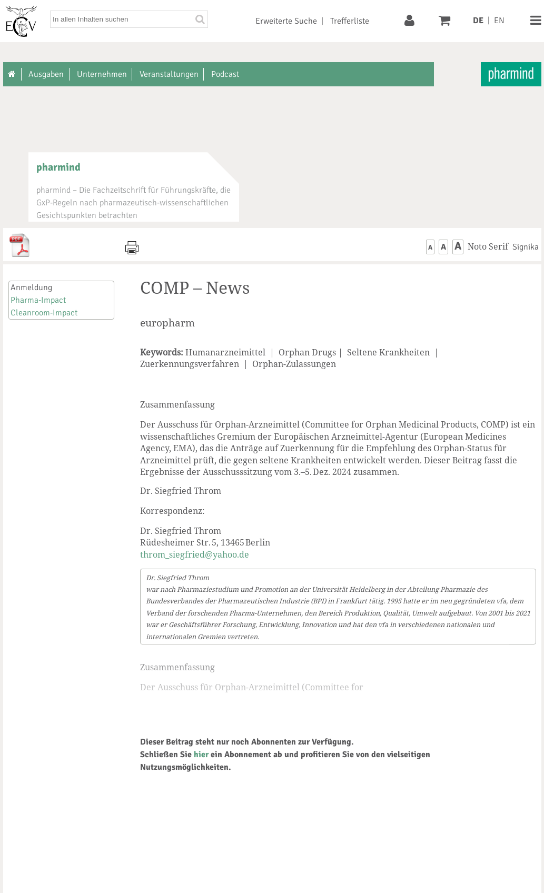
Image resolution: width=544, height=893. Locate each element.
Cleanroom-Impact (44, 312)
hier (201, 754)
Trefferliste (349, 21)
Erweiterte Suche (286, 21)
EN (499, 20)
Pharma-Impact (38, 300)
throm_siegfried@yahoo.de (194, 554)
